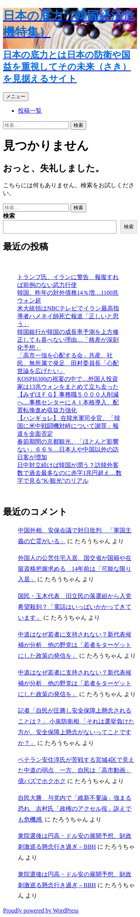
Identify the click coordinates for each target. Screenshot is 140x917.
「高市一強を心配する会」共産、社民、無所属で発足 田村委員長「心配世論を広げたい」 (68, 363)
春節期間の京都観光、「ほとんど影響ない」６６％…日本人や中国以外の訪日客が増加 (68, 449)
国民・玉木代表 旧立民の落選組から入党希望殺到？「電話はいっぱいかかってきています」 (74, 607)
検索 (9, 216)
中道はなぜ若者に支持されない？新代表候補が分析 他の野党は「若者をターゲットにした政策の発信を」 (74, 645)
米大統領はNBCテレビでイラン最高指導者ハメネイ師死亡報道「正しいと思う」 (68, 316)
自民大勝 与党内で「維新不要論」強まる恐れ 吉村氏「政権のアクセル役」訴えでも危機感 (74, 809)
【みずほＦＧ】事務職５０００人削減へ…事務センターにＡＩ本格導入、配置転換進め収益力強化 (68, 402)
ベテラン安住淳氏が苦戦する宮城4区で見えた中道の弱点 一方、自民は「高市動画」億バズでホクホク (76, 771)
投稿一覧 (30, 110)
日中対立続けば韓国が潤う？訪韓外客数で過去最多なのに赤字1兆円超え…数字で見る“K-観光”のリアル (69, 473)
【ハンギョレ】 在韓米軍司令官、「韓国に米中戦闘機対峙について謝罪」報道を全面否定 (68, 426)
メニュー (15, 96)
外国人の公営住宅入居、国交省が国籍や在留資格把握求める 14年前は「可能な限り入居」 (74, 569)
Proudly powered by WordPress (40, 910)
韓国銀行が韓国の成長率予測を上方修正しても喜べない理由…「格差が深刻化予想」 (68, 340)
